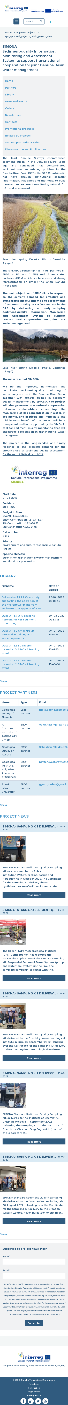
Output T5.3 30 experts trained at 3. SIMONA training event (20, 649)
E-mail (6, 1270)
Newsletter (34, 1384)
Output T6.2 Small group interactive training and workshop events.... (18, 634)
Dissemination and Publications (25, 149)
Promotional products (19, 128)
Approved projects (25, 32)
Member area (52, 21)
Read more (34, 894)
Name (6, 1256)
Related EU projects (18, 135)
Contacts (11, 121)
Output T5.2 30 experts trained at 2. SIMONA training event (20, 664)
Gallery (9, 108)
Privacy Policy (34, 1395)
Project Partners (18, 692)
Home (8, 32)
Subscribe (34, 1323)
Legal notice (34, 1391)
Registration (34, 1388)
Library (9, 94)
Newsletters (13, 114)
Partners (10, 87)
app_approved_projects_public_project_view (28, 36)
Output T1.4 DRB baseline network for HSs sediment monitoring (19, 619)
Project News (14, 816)
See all (4, 681)
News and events (16, 101)
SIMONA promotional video (22, 142)
